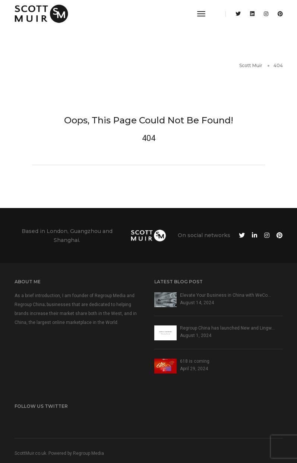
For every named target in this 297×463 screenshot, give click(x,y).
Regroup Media (88, 453)
